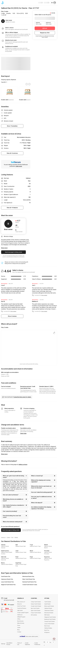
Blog (18, 629)
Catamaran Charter (48, 610)
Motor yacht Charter (49, 606)
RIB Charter (47, 615)
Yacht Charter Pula (5, 576)
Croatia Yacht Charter (36, 606)
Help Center (20, 610)
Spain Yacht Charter (35, 610)
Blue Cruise (47, 625)
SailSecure (19, 614)
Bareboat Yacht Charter (50, 619)
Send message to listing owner (13, 252)
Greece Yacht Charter (36, 604)
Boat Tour (46, 630)
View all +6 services (12, 153)
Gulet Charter (47, 604)
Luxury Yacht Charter (49, 623)
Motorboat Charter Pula (28, 576)
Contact (19, 632)
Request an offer (45, 32)
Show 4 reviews (12, 316)
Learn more (19, 166)
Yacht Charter (47, 601)
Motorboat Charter (48, 612)
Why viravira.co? (21, 601)
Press (18, 625)
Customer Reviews (21, 608)
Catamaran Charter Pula (7, 579)
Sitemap (3, 643)
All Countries (34, 615)
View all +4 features (12, 207)
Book (45, 28)
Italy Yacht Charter (35, 608)
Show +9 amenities (12, 126)
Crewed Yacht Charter (49, 621)
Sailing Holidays (48, 628)
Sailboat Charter (48, 608)
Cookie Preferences (37, 643)
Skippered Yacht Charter (50, 617)
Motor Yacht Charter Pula (29, 579)
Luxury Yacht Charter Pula (7, 582)
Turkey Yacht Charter (36, 601)
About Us (19, 604)
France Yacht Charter (36, 612)
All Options (47, 632)
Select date (23, 433)
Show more (4, 454)
